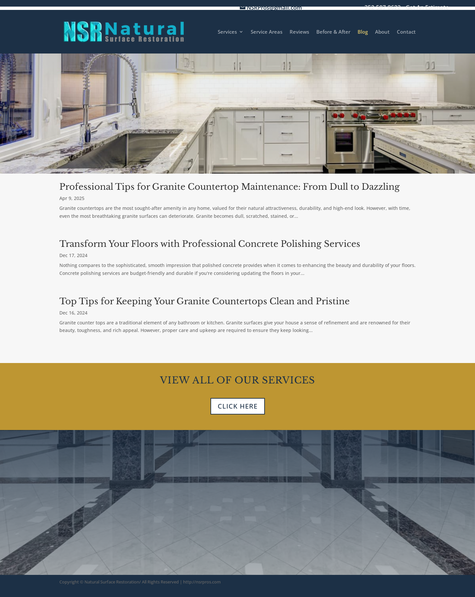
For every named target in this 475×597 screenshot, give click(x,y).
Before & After (333, 32)
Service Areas (266, 32)
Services (227, 32)
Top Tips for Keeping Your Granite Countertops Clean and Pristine (204, 301)
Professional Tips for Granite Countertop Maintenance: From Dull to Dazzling (229, 187)
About (382, 32)
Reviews (299, 32)
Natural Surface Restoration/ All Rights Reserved (131, 582)
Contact (406, 32)
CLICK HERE (238, 406)
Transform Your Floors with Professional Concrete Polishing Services (209, 244)
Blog (363, 32)
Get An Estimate (427, 7)
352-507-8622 (382, 7)
